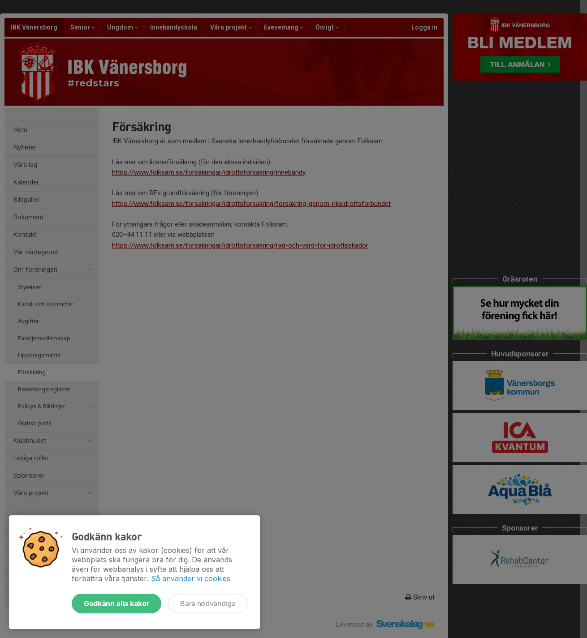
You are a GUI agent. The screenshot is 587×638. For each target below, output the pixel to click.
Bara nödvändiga (207, 603)
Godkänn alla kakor (116, 603)
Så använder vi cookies (190, 578)
